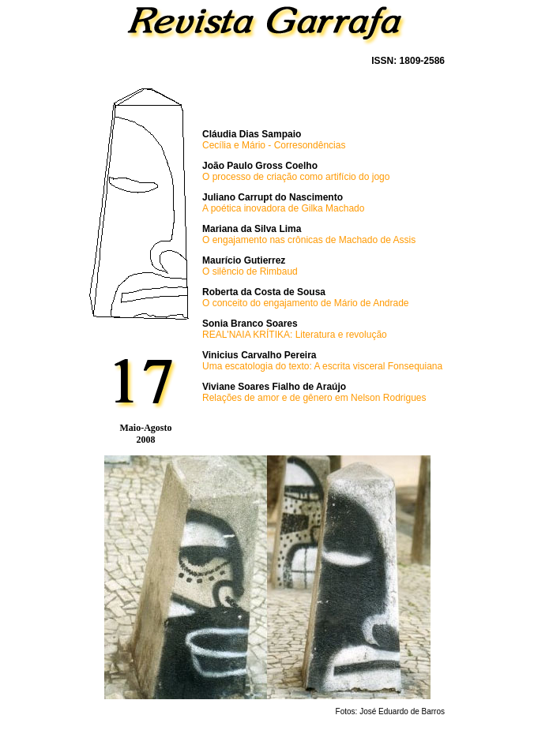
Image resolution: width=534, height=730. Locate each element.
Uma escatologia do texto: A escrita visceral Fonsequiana (322, 366)
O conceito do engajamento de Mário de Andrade (305, 303)
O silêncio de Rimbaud (250, 271)
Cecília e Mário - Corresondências (273, 145)
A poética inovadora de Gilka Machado (283, 208)
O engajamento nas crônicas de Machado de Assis (309, 239)
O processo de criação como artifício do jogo (295, 176)
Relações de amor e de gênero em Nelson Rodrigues (314, 397)
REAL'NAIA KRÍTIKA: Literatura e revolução (294, 334)
